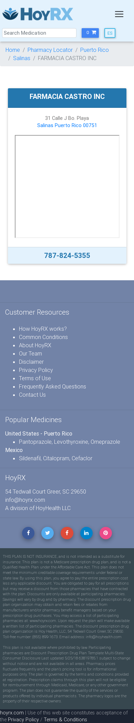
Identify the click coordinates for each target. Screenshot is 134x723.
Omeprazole (105, 441)
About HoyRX (35, 345)
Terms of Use (35, 378)
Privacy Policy (36, 369)
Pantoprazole (35, 441)
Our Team (30, 353)
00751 (90, 125)
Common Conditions (43, 337)
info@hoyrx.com (25, 499)
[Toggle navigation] (119, 14)
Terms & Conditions (65, 719)
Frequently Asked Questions (52, 386)
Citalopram (56, 458)
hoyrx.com (12, 713)
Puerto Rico (94, 49)
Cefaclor (82, 458)
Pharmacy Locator (50, 49)
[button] (90, 33)
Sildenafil (30, 458)
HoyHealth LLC (53, 508)
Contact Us (32, 394)
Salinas (21, 58)
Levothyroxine (71, 441)
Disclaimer (31, 361)
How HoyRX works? (43, 328)
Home (13, 49)
